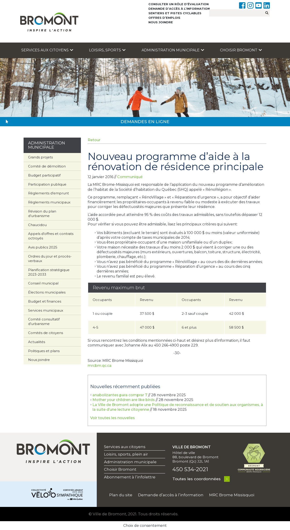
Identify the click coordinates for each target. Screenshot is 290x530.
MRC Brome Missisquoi (231, 495)
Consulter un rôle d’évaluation (178, 4)
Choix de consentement (145, 525)
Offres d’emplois (164, 17)
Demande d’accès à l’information (179, 8)
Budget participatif (44, 175)
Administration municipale (173, 50)
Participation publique (47, 184)
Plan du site (120, 495)
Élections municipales (46, 292)
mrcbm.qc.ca (99, 365)
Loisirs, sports (107, 50)
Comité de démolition (47, 166)
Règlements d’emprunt (48, 193)
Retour (94, 140)
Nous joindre (160, 22)
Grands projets (40, 157)
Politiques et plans (44, 351)
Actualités (36, 342)
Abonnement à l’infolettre (129, 477)
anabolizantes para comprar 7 (119, 395)
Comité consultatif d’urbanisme (44, 321)
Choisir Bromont (241, 50)
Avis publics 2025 (42, 247)
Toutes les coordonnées (196, 479)
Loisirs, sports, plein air (126, 454)
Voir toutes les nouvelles (112, 418)
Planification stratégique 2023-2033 (49, 272)
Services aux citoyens (47, 50)
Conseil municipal (43, 283)
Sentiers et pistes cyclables (174, 13)
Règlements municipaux (49, 202)
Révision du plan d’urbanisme (42, 213)
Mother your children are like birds (123, 400)
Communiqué (130, 177)
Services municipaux (45, 310)
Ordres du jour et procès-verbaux (50, 258)
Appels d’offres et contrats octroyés (50, 236)
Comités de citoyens (45, 333)
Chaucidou (37, 225)
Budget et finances (44, 301)
